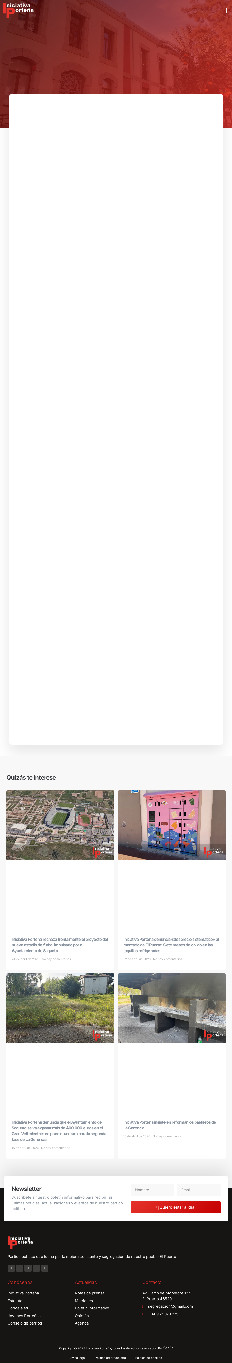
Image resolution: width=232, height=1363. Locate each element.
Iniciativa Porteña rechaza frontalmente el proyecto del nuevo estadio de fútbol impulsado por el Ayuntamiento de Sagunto (60, 947)
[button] (226, 10)
